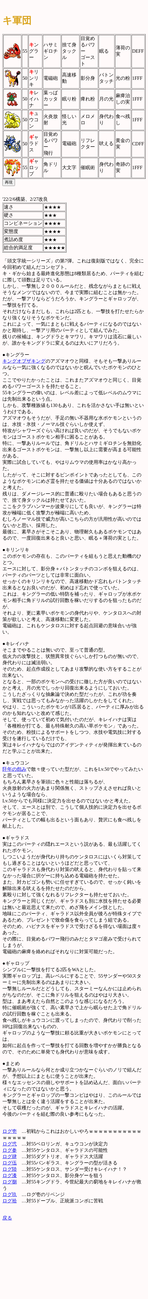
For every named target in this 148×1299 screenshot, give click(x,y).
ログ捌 (9, 1181)
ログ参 (9, 1150)
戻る (7, 1217)
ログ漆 (9, 1175)
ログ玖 (9, 1194)
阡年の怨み (14, 769)
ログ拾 (9, 1200)
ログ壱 (9, 1131)
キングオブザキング (24, 361)
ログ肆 (9, 1156)
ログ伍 (9, 1162)
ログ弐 (9, 1143)
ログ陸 (9, 1169)
